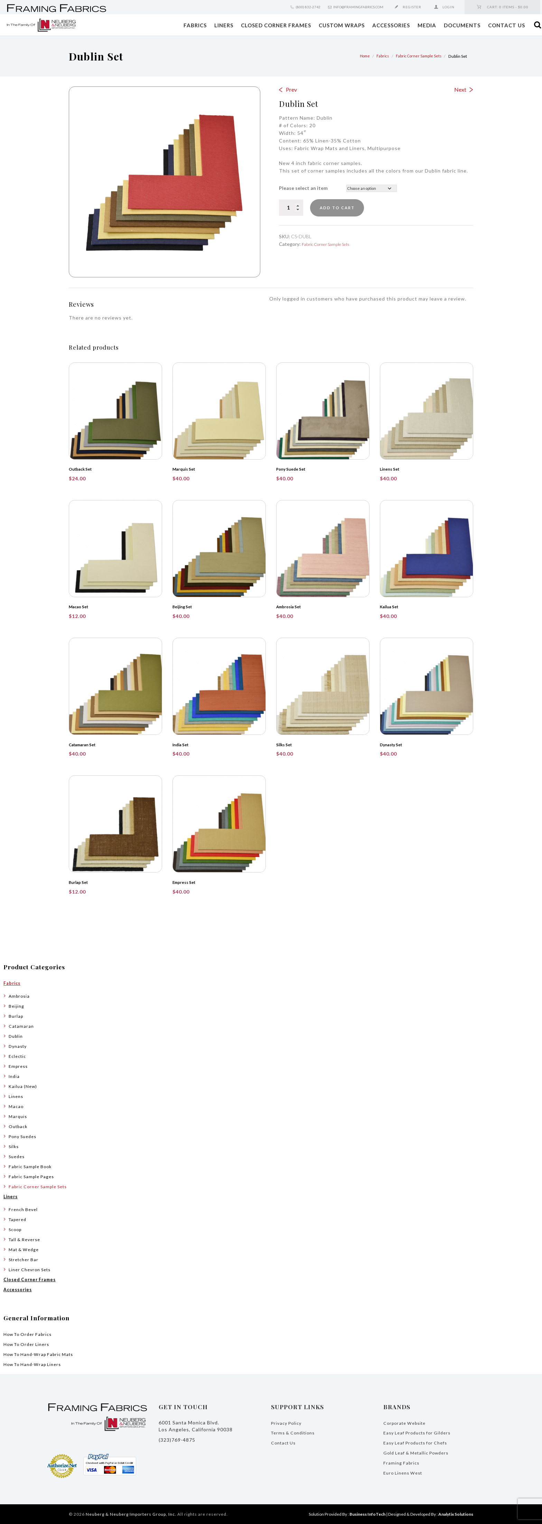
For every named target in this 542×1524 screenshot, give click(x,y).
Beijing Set (184, 606)
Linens (17, 1095)
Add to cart (343, 208)
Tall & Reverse (26, 1238)
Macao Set (80, 606)
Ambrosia (20, 995)
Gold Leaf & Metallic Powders (420, 1452)
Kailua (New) (24, 1085)
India (15, 1075)
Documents (462, 25)
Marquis (18, 1115)
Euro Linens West (405, 1472)
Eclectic (18, 1055)
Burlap (17, 1015)
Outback (19, 1125)
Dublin (17, 1035)
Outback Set (82, 469)
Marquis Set (185, 469)
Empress (19, 1065)
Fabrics (195, 25)
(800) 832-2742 (308, 7)
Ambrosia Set (291, 606)
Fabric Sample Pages (34, 1176)
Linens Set (391, 469)
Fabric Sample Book (32, 1166)
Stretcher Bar (26, 1259)
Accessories (391, 25)
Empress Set (186, 882)
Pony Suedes (25, 1135)
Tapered (19, 1218)
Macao (17, 1105)
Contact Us (506, 25)
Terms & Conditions (295, 1432)
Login (448, 7)
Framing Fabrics (402, 1462)
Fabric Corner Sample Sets (416, 56)
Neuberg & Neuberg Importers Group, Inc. (131, 1513)
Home (359, 56)
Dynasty (19, 1045)
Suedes (18, 1155)
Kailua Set (391, 606)
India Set (182, 744)
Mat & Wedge (26, 1248)
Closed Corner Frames (276, 25)
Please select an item (303, 188)
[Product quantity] (291, 208)
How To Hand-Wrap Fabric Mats (42, 1353)
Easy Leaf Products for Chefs (419, 1442)
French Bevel (25, 1208)
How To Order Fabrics (30, 1333)
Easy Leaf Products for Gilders (421, 1432)
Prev (291, 89)
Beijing (17, 1005)
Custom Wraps (342, 25)
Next (460, 89)
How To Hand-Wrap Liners (35, 1363)
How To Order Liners (29, 1343)
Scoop (16, 1228)
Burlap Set (80, 882)
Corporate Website (407, 1422)
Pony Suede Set (293, 469)
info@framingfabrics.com (358, 7)
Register (412, 7)
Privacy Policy (288, 1422)
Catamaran (22, 1025)
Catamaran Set (85, 744)
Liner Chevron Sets (32, 1269)
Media (427, 25)
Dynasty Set (393, 744)
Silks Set (285, 744)
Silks (14, 1145)
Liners (223, 25)
